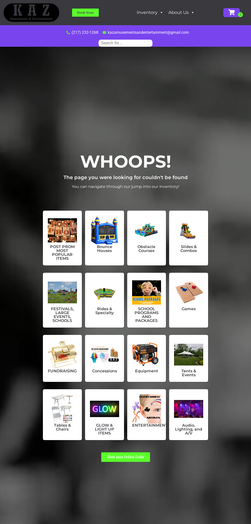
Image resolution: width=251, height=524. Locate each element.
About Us (181, 12)
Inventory (150, 12)
